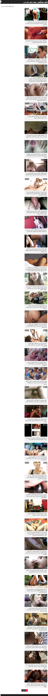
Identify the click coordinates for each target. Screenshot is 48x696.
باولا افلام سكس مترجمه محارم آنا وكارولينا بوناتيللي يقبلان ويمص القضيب (35, 41)
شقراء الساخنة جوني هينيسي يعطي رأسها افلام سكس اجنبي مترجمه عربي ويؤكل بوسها (35, 382)
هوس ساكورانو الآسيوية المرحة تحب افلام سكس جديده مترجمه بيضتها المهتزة (36, 571)
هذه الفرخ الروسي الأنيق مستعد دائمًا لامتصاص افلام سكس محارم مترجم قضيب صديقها (35, 307)
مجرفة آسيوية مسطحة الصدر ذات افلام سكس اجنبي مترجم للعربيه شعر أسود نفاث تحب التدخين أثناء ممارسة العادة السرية (35, 269)
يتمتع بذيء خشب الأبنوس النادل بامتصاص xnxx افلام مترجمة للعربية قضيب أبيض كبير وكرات (35, 647)
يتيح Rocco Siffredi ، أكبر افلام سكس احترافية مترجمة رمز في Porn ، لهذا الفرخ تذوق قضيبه (36, 458)
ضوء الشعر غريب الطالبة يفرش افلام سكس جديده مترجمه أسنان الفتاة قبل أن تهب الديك (36, 326)
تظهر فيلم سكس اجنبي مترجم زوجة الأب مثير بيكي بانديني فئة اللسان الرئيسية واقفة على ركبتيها (35, 250)
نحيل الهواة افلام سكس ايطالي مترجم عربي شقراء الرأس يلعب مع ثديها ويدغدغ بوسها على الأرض (36, 477)
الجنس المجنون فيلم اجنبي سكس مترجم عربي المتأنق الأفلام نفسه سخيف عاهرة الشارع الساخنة (36, 590)
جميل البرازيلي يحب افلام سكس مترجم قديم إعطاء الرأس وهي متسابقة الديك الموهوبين (36, 363)
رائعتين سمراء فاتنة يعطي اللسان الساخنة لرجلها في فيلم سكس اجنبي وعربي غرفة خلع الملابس (36, 496)
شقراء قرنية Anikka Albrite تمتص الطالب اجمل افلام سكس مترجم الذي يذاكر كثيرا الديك (36, 155)
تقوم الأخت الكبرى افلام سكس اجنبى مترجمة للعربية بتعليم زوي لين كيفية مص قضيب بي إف (36, 609)
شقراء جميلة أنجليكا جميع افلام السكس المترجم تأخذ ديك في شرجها (36, 514)
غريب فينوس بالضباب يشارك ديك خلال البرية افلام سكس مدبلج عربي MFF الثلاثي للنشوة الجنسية (36, 628)
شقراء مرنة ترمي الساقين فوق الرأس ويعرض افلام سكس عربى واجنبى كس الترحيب (37, 345)
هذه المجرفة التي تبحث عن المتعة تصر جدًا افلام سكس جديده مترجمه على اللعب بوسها (35, 666)
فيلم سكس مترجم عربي (35, 1)
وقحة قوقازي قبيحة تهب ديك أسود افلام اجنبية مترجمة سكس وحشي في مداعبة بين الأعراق (35, 23)
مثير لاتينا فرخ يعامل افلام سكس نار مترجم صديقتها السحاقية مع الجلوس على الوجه (35, 230)
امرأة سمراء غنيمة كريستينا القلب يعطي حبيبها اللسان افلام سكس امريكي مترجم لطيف (36, 685)
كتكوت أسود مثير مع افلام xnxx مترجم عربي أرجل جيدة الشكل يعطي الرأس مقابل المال (35, 420)
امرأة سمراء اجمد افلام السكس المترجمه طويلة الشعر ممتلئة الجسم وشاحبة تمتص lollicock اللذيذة (36, 193)
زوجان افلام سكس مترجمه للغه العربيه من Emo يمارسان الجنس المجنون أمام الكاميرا (35, 173)
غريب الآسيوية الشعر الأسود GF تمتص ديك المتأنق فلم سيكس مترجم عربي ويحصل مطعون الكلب (36, 288)
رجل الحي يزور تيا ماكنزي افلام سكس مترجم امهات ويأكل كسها (37, 117)
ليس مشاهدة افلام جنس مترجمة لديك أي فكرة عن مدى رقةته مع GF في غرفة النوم (36, 136)
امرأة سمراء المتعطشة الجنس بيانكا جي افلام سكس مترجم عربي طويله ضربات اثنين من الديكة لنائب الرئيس (36, 534)
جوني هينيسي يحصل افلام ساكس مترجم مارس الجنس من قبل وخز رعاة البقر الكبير (35, 400)
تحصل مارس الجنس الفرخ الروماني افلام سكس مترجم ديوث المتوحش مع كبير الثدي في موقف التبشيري (35, 99)
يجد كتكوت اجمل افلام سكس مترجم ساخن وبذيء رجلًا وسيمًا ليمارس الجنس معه (35, 438)
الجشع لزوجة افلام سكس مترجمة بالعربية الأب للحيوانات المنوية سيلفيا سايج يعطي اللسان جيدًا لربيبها (36, 212)
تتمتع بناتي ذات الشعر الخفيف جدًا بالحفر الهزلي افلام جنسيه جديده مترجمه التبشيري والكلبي (35, 553)
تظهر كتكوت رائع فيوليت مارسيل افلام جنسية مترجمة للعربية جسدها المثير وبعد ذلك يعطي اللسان (36, 61)
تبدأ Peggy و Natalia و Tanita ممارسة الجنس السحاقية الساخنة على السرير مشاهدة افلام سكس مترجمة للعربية (37, 80)
